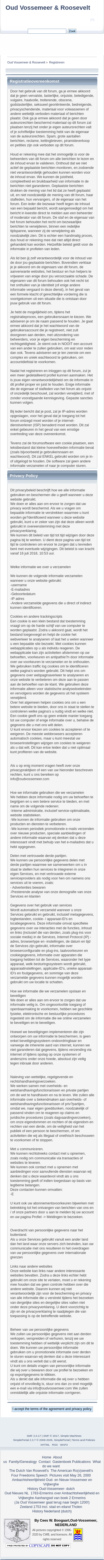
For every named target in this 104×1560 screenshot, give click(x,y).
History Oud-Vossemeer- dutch (51, 1489)
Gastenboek (61, 1462)
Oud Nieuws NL (17, 1493)
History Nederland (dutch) (52, 1511)
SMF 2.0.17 (34, 1435)
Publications (81, 1462)
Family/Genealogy (23, 1462)
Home (46, 1457)
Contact (44, 1462)
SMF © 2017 (51, 1435)
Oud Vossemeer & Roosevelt (48, 7)
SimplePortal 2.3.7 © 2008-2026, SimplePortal (41, 1439)
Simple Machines (71, 1435)
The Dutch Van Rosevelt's (29, 1471)
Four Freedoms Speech (29, 1475)
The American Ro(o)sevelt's (71, 1471)
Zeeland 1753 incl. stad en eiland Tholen (51, 1507)
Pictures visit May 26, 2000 (70, 1475)
